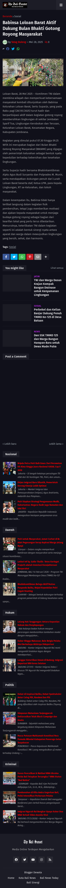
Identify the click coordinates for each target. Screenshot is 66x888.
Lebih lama (55, 443)
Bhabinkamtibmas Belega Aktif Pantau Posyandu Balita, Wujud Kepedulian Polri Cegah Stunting (37, 587)
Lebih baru (10, 443)
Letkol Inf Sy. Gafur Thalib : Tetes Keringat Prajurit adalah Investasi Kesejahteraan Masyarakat (38, 565)
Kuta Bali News (27, 877)
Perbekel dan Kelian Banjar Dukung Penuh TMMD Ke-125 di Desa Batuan (48, 315)
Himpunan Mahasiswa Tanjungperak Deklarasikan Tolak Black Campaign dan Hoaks (37, 716)
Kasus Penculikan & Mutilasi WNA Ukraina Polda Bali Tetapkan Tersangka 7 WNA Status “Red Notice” (39, 776)
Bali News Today (49, 877)
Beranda (7, 16)
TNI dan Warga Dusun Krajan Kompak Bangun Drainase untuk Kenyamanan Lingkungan (47, 287)
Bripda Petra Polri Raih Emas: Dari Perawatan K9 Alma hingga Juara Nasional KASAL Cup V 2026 (40, 466)
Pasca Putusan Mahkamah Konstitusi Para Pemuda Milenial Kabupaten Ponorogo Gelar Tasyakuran (39, 739)
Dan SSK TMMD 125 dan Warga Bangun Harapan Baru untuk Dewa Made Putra (47, 341)
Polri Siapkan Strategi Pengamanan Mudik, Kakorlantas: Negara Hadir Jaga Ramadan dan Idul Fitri (40, 505)
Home (11, 877)
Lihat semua (57, 268)
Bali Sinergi (33, 882)
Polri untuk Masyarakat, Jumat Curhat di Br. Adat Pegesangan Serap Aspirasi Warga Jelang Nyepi (40, 542)
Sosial (17, 16)
